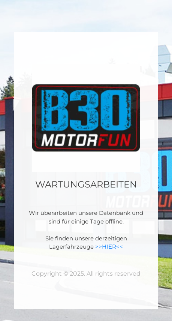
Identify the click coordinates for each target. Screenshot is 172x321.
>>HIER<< (109, 246)
